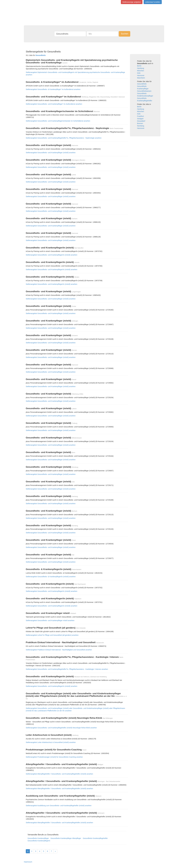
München (140, 71)
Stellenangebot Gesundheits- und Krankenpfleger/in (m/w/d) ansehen (51, 255)
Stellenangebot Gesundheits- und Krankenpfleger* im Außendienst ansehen (54, 104)
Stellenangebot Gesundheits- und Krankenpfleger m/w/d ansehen (50, 620)
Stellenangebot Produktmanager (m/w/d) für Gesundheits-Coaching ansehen (54, 757)
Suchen (124, 34)
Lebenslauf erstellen (152, 2)
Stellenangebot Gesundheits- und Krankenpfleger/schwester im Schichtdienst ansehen (58, 121)
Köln (139, 73)
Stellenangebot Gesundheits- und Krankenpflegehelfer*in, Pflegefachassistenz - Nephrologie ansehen (63, 138)
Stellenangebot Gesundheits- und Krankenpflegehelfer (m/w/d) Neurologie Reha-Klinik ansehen (61, 728)
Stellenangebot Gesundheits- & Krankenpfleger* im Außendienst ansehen (53, 89)
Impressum (28, 862)
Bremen (140, 123)
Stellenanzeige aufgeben (131, 2)
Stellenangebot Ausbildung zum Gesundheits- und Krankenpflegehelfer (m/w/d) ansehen (58, 806)
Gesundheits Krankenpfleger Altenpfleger (65, 838)
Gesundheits (142, 84)
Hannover (140, 75)
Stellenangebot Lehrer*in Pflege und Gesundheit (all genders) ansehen (52, 635)
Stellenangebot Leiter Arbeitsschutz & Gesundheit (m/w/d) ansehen (51, 742)
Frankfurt (140, 116)
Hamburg (140, 68)
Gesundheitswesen (144, 91)
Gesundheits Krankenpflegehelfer (95, 838)
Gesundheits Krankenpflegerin (39, 841)
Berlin (139, 66)
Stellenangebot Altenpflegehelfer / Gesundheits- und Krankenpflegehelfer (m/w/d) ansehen (59, 774)
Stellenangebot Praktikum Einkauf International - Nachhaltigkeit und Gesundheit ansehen (59, 650)
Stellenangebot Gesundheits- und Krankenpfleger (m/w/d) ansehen (51, 153)
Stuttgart (140, 119)
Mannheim (141, 78)
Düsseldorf (141, 121)
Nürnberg (140, 126)
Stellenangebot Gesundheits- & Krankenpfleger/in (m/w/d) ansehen (51, 577)
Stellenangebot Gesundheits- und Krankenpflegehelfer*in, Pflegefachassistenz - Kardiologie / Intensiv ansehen (67, 669)
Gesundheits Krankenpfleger (38, 838)
